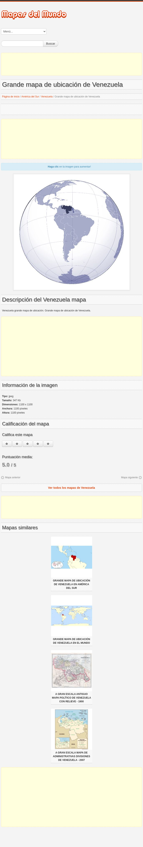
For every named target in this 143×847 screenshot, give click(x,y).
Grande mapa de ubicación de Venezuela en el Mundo (71, 641)
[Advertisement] (71, 64)
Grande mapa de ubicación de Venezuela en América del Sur (71, 584)
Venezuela (47, 96)
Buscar (50, 43)
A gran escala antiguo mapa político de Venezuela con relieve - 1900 (71, 698)
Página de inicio (11, 96)
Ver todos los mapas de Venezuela (71, 487)
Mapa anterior (12, 477)
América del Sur (30, 96)
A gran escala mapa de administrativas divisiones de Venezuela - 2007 (71, 756)
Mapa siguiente (129, 477)
